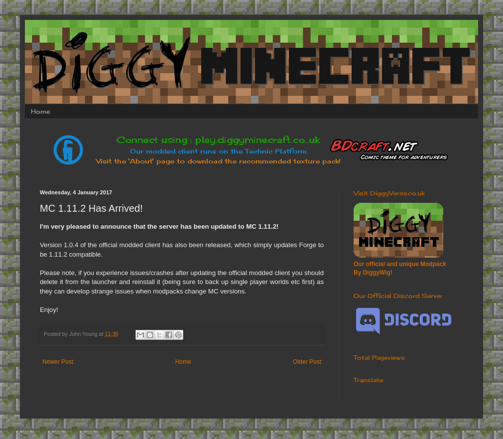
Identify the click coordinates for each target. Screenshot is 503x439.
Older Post (307, 361)
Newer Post (57, 361)
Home (40, 111)
